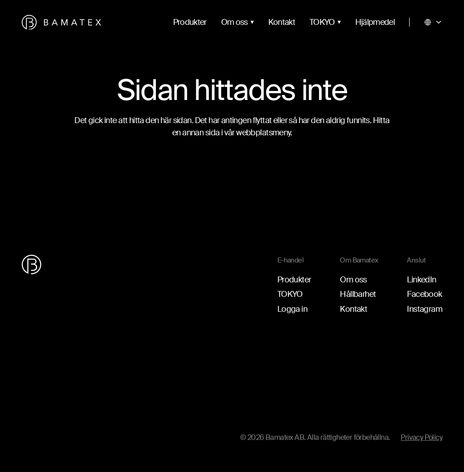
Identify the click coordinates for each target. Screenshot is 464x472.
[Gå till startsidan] (61, 22)
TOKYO (322, 22)
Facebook (424, 294)
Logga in (292, 309)
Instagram (424, 309)
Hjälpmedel (375, 22)
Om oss (234, 22)
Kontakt (281, 22)
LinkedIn (421, 279)
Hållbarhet (358, 294)
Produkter (190, 22)
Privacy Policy (421, 437)
